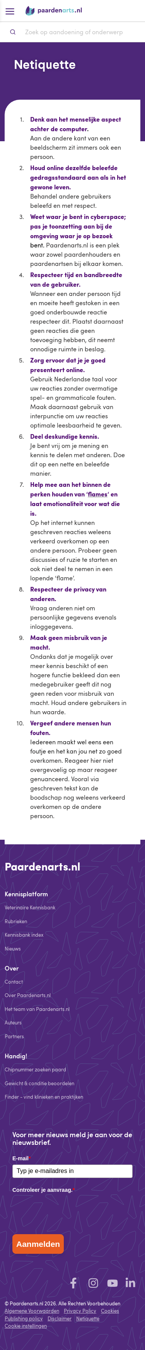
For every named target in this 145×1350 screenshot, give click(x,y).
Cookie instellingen (26, 1325)
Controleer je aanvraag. (43, 1190)
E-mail (21, 1158)
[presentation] (71, 1211)
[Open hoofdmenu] (9, 10)
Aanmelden (38, 1244)
